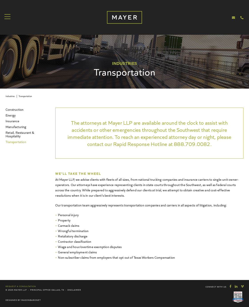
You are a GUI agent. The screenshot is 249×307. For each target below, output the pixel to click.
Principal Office (40, 289)
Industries (10, 96)
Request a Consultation (21, 286)
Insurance (12, 121)
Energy (11, 115)
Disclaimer (74, 289)
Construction (15, 109)
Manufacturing (16, 126)
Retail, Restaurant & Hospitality (20, 134)
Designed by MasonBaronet (23, 300)
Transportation (25, 96)
